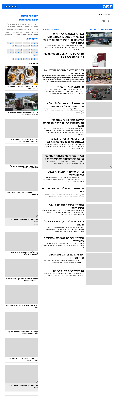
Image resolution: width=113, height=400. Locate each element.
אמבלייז (33, 29)
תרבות (78, 2)
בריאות (54, 2)
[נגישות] (3, 2)
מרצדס (12, 27)
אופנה (32, 2)
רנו (30, 24)
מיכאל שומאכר (15, 32)
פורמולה (100, 14)
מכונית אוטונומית (30, 27)
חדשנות (12, 24)
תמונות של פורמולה (27, 16)
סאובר (5, 32)
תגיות (108, 14)
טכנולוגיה (39, 2)
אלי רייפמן (6, 27)
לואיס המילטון (16, 29)
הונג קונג (19, 24)
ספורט (85, 2)
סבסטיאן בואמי (31, 35)
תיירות (47, 2)
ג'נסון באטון (7, 29)
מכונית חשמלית (20, 27)
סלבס (71, 2)
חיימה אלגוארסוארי (29, 32)
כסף (66, 2)
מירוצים (25, 24)
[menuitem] (83, 2)
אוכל (60, 2)
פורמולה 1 (6, 35)
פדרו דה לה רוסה (18, 35)
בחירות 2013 (26, 29)
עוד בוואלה (31, 63)
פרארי (34, 24)
